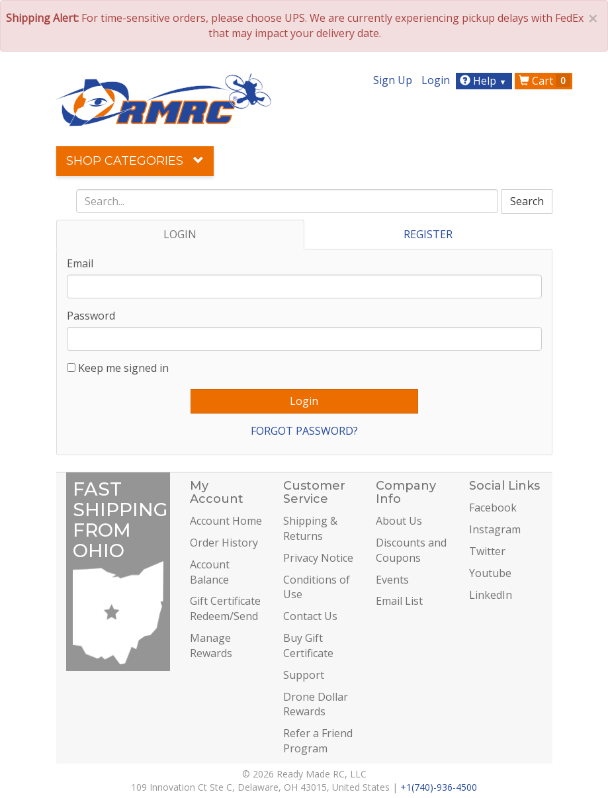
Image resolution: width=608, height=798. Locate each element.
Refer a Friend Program (318, 741)
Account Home (226, 520)
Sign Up (392, 80)
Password (91, 315)
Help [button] (484, 80)
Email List (399, 601)
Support (303, 675)
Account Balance (210, 572)
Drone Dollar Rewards (315, 704)
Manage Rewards (211, 645)
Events (392, 579)
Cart (544, 80)
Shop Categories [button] (135, 161)
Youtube (490, 573)
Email (80, 263)
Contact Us (310, 616)
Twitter (487, 551)
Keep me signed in (123, 368)
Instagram (495, 529)
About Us (399, 520)
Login (435, 80)
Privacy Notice (318, 558)
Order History (224, 542)
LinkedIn (490, 595)
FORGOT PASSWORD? (304, 430)
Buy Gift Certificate (308, 645)
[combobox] (287, 201)
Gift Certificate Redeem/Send (225, 608)
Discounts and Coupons (411, 550)
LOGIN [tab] (179, 234)
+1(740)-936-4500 (438, 787)
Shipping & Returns (310, 528)
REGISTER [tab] (428, 234)
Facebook (493, 507)
